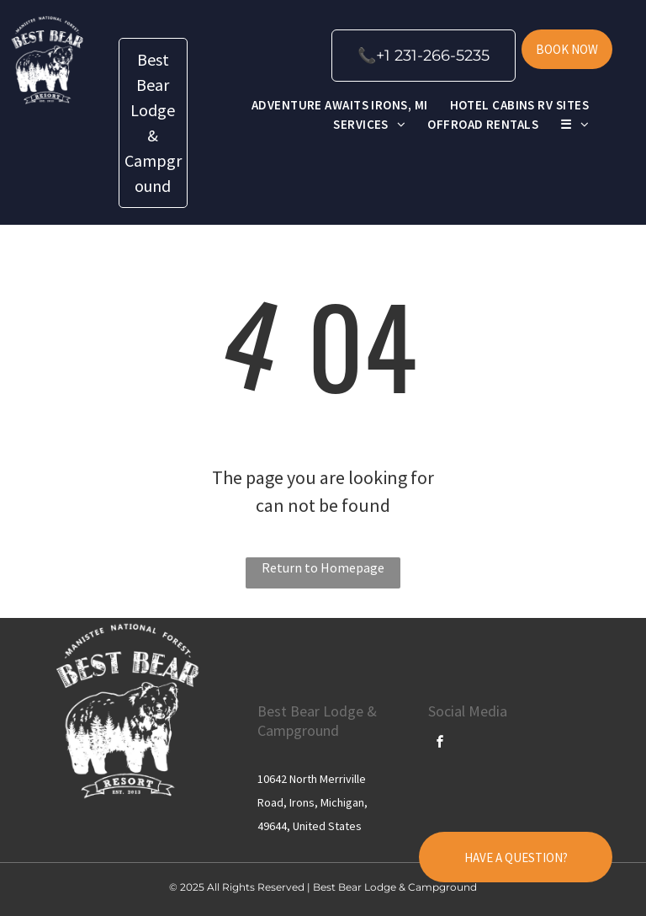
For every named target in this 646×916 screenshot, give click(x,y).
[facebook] (440, 744)
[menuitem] (340, 105)
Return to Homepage (323, 567)
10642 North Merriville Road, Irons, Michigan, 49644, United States (312, 802)
